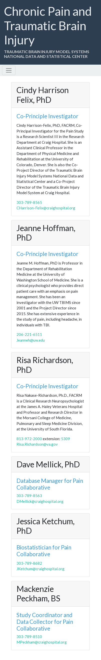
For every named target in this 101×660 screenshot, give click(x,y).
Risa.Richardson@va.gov (37, 444)
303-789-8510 (29, 636)
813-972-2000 (29, 438)
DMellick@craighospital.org (40, 501)
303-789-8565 (29, 202)
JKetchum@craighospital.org (40, 568)
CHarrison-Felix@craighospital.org (45, 208)
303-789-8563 (29, 495)
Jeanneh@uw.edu (30, 340)
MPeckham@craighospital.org (41, 642)
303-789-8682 (29, 563)
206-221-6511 (29, 334)
